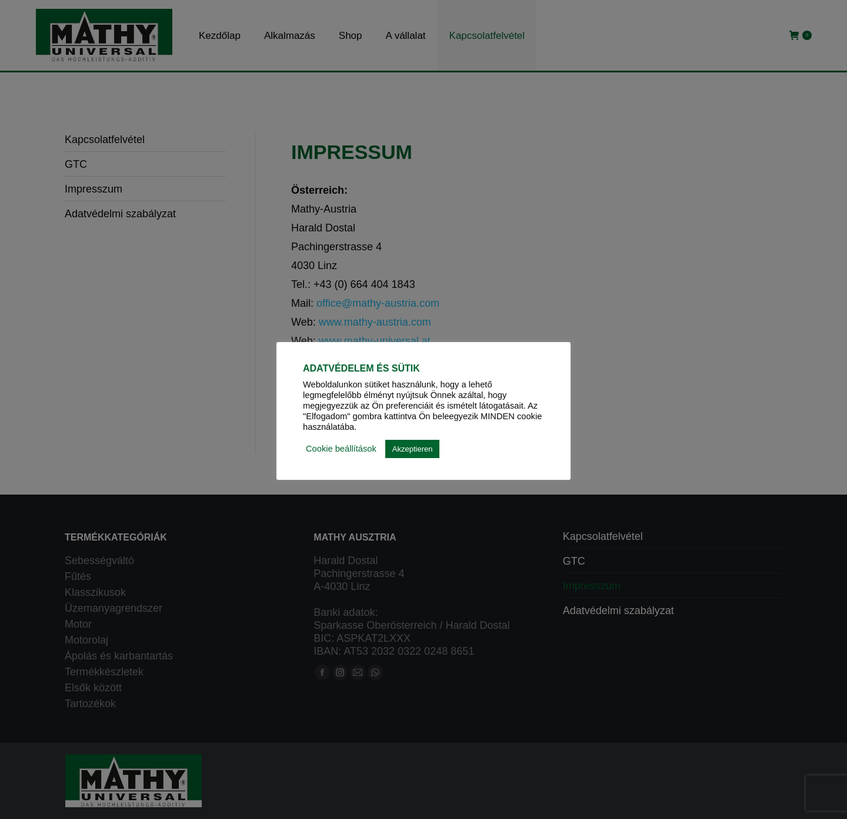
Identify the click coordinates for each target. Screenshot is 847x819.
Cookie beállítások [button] (341, 448)
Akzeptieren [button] (412, 449)
